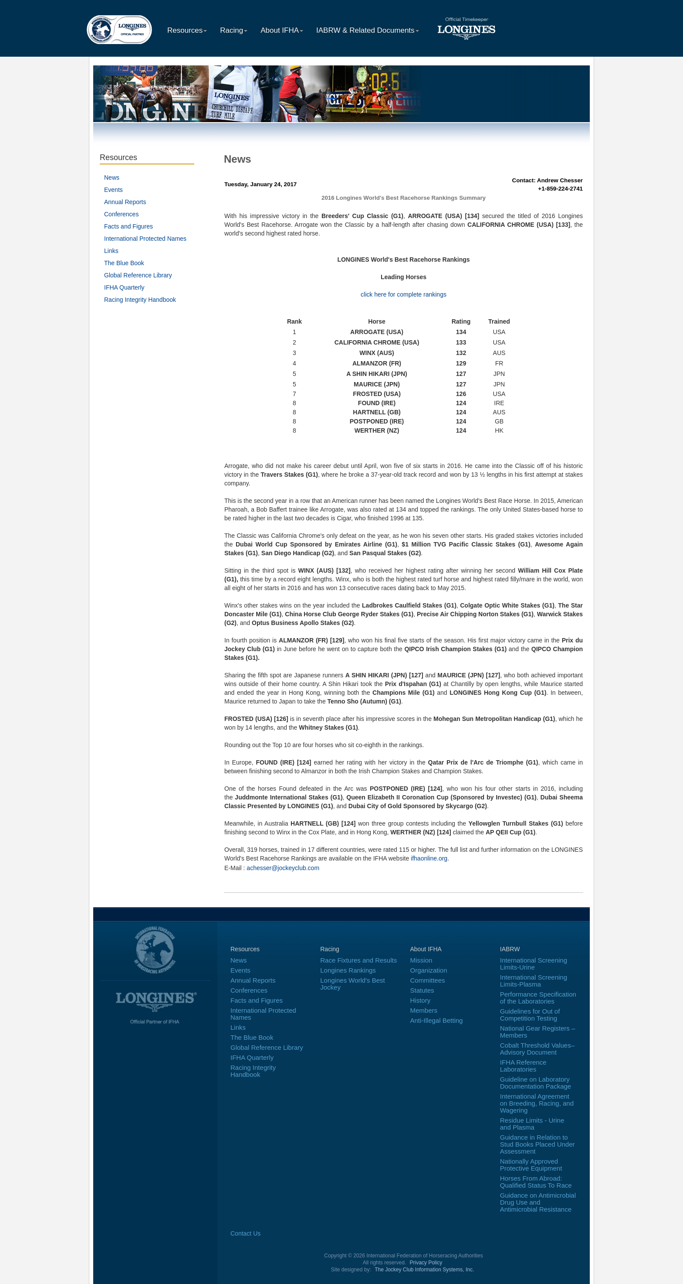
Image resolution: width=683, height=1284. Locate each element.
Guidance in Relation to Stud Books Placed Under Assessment (537, 1144)
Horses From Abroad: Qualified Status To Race (536, 1182)
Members (424, 1010)
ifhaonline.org (429, 858)
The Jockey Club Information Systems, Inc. (424, 1270)
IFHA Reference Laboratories (523, 1066)
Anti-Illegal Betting (436, 1020)
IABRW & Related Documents (367, 30)
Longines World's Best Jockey (352, 984)
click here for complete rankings (403, 294)
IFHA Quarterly (124, 287)
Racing (233, 30)
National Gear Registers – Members (537, 1031)
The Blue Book (124, 263)
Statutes (422, 990)
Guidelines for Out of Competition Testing (530, 1014)
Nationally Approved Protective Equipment (531, 1165)
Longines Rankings (348, 970)
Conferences (121, 214)
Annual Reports (125, 201)
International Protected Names (145, 238)
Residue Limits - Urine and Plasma (532, 1124)
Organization (428, 970)
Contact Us (245, 1233)
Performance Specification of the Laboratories (538, 997)
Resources (187, 30)
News (111, 177)
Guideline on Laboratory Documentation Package (535, 1083)
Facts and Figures (128, 226)
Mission (421, 960)
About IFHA (281, 30)
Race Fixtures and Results (358, 960)
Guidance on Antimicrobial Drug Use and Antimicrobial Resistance (538, 1202)
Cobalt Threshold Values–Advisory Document (537, 1049)
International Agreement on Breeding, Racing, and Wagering (537, 1103)
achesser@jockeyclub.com (283, 867)
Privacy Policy (426, 1263)
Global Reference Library (138, 275)
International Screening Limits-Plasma (533, 980)
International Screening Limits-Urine (533, 963)
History (420, 1000)
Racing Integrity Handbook (140, 299)
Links (111, 250)
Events (113, 189)
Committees (427, 980)
